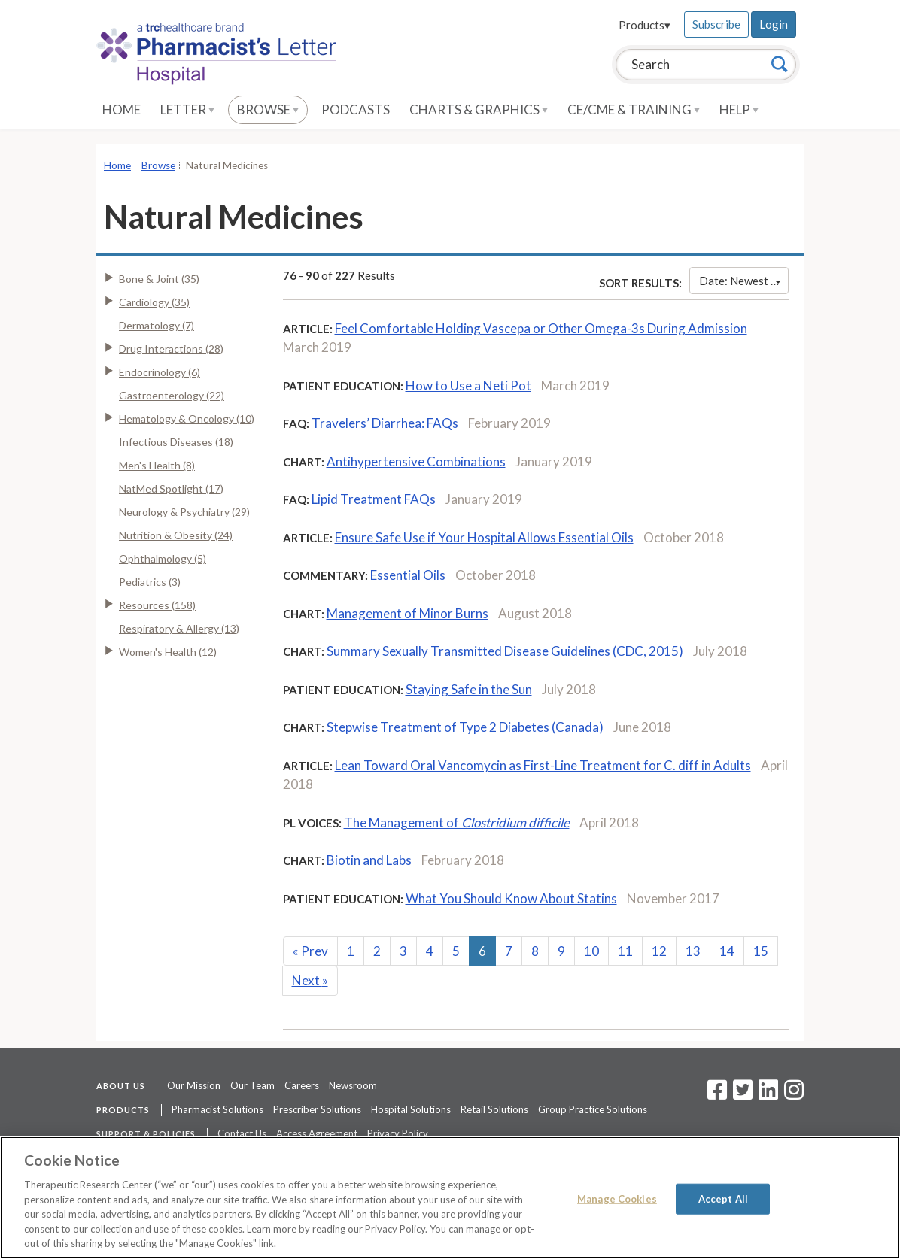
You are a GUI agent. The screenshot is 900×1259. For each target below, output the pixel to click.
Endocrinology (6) (159, 372)
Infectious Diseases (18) (176, 441)
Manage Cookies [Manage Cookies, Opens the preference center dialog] (617, 1198)
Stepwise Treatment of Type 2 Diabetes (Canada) (465, 727)
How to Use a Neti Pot (468, 385)
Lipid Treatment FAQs (374, 499)
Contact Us (241, 1133)
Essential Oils (407, 575)
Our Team (252, 1085)
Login (773, 24)
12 (659, 951)
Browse (268, 109)
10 (591, 951)
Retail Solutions (494, 1109)
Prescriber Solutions (317, 1109)
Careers (301, 1085)
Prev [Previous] (310, 951)
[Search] (779, 64)
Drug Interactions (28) (171, 348)
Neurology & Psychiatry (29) (184, 511)
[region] (450, 1197)
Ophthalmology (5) (162, 558)
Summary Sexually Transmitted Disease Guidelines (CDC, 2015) (505, 651)
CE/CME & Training (633, 109)
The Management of (457, 822)
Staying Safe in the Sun (469, 689)
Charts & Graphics (478, 109)
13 (693, 951)
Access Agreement (316, 1133)
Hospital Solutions (411, 1109)
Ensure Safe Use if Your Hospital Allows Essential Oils (484, 537)
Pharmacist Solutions (217, 1109)
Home (121, 109)
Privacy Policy (397, 1133)
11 (625, 951)
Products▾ (644, 25)
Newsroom (353, 1085)
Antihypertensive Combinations (416, 461)
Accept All (723, 1198)
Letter (187, 109)
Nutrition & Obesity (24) (176, 535)
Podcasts (355, 109)
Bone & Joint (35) (159, 278)
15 (760, 951)
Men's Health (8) (157, 465)
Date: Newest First (744, 280)
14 (726, 951)
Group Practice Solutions (592, 1109)
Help (739, 109)
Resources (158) (157, 605)
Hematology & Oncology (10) (186, 418)
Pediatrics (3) (150, 581)
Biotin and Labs (369, 860)
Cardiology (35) (154, 302)
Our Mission (193, 1085)
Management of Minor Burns (407, 613)
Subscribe (716, 24)
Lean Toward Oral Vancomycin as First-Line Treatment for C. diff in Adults (543, 765)
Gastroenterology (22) (171, 395)
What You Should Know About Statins (511, 898)
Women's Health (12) (168, 651)
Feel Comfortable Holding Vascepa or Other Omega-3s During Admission (541, 328)
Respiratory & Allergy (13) (179, 628)
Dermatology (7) (156, 325)
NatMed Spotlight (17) (171, 488)
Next (310, 980)
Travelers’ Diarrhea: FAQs (385, 423)
